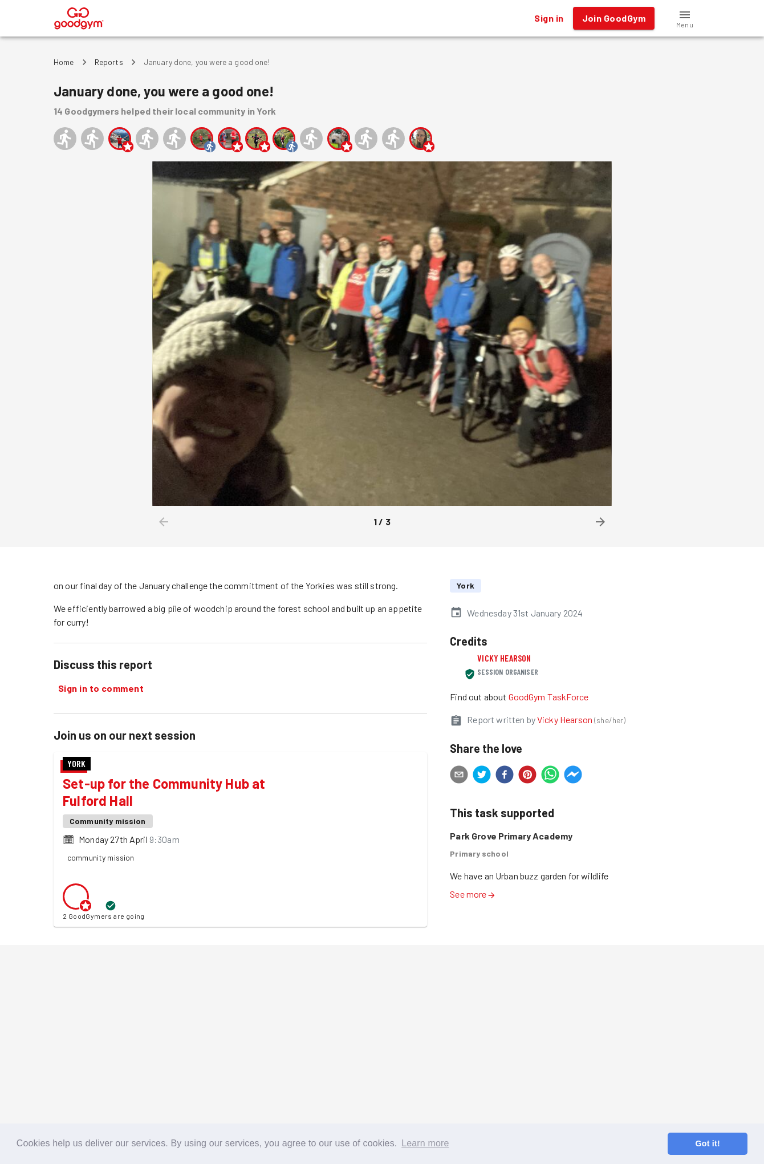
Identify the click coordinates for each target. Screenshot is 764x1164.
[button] (684, 18)
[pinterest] (527, 776)
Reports (109, 62)
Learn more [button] (425, 1143)
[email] (459, 776)
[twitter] (482, 776)
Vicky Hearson (504, 657)
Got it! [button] (707, 1143)
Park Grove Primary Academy (511, 835)
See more (472, 894)
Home (64, 62)
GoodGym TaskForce (549, 696)
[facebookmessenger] (573, 776)
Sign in (549, 18)
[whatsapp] (550, 776)
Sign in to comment (101, 688)
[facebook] (504, 776)
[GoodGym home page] (79, 16)
